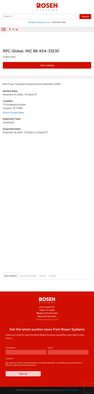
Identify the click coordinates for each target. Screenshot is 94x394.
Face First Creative (70, 390)
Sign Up (23, 373)
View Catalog (47, 65)
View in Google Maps (13, 113)
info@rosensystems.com (39, 22)
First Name (11, 348)
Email (51, 348)
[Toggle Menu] (3, 29)
